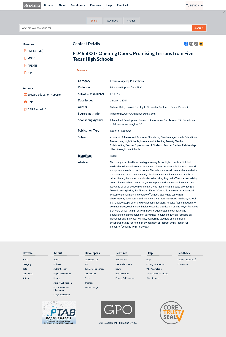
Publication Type (88, 130)
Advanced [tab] (112, 20)
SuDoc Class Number (91, 94)
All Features (121, 259)
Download (29, 44)
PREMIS (33, 65)
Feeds (87, 278)
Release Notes (122, 273)
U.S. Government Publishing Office (118, 312)
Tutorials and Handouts (157, 273)
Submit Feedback (186, 259)
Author (82, 107)
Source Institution (89, 113)
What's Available (154, 269)
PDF (36, 50)
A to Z (25, 259)
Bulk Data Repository (94, 269)
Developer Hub (91, 259)
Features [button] (95, 5)
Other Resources (154, 278)
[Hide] (224, 12)
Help (30, 102)
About (56, 259)
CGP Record (35, 109)
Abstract (84, 162)
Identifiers (85, 155)
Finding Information (155, 264)
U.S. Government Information (61, 288)
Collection (84, 87)
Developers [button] (78, 5)
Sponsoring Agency (90, 120)
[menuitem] (48, 5)
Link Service (90, 273)
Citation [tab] (131, 20)
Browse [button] (48, 5)
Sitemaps (89, 283)
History (57, 278)
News (118, 269)
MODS (31, 58)
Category (84, 81)
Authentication (60, 269)
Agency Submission (63, 283)
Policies (57, 264)
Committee (28, 273)
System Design (91, 287)
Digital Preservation (63, 273)
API (86, 264)
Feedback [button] (122, 5)
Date (25, 269)
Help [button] (108, 5)
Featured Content (124, 264)
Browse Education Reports (44, 94)
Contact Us (183, 264)
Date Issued (86, 100)
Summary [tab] (82, 70)
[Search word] (106, 28)
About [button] (61, 5)
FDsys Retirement (62, 294)
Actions (28, 88)
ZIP (30, 73)
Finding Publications (125, 278)
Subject (83, 137)
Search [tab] (94, 20)
